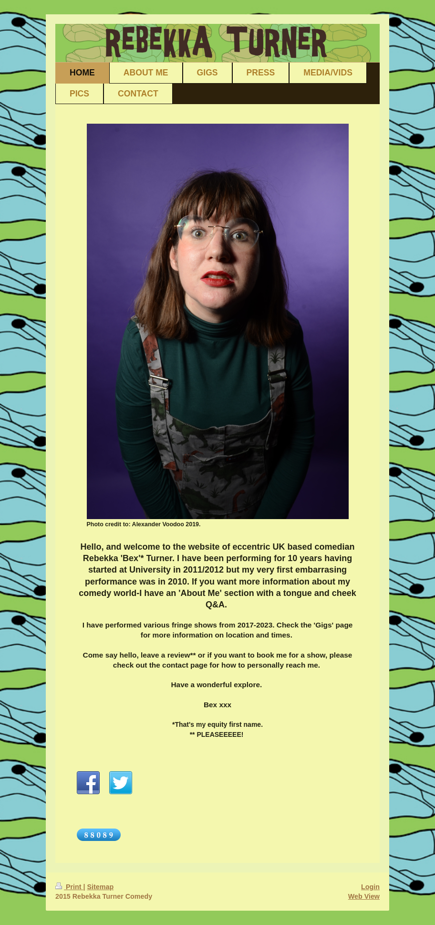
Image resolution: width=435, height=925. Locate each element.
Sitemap (100, 887)
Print (69, 887)
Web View (364, 896)
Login (370, 887)
